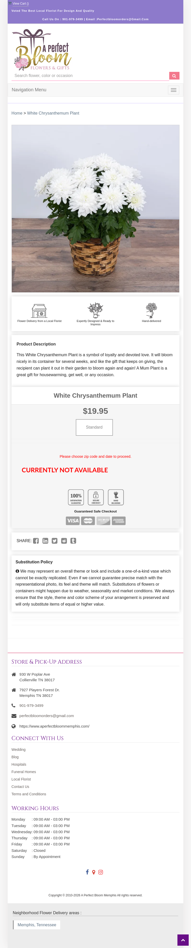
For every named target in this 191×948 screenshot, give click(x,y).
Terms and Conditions (29, 794)
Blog (15, 757)
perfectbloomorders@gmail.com (46, 715)
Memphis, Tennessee (37, 925)
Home (17, 113)
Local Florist (21, 779)
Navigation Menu (29, 89)
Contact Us (20, 787)
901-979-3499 (31, 705)
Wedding (19, 750)
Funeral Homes (24, 772)
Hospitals (19, 764)
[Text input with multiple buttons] (90, 76)
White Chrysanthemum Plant (53, 113)
